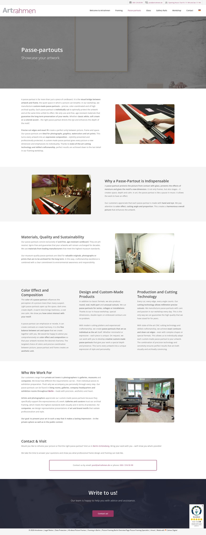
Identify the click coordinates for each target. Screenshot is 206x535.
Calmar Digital (172, 530)
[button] (103, 513)
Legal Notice (48, 530)
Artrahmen (39, 530)
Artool (153, 530)
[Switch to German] (199, 10)
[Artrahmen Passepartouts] (61, 194)
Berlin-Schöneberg (101, 446)
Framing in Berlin (94, 530)
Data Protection (60, 530)
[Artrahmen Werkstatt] (144, 421)
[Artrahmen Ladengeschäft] (144, 143)
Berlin (51, 391)
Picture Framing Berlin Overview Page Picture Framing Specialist (125, 530)
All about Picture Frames (77, 530)
